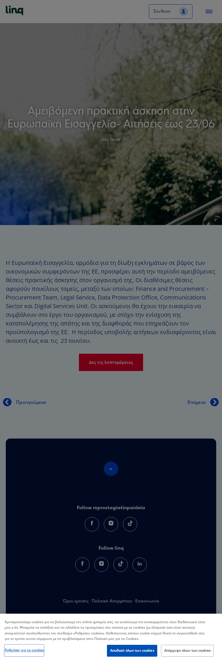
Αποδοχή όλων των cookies (132, 654)
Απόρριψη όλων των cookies (187, 654)
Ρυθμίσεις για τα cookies (24, 653)
